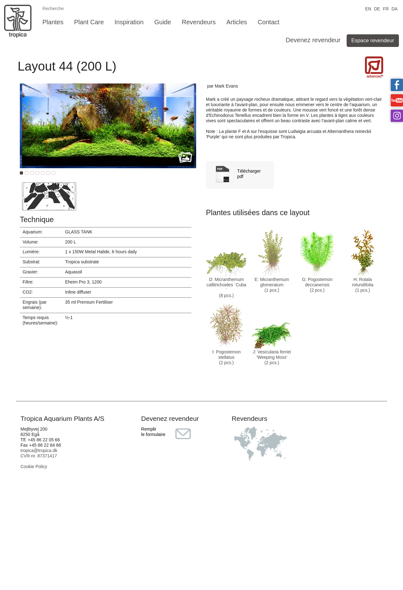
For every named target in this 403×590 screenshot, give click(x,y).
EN (368, 8)
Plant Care (89, 22)
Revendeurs (199, 22)
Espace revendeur (372, 40)
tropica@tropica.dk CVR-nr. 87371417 (38, 453)
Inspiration (129, 22)
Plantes (53, 22)
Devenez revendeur (313, 40)
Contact (268, 22)
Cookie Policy (33, 466)
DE (377, 8)
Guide (162, 22)
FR (386, 8)
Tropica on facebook (397, 85)
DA (394, 8)
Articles (236, 22)
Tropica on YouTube (397, 100)
